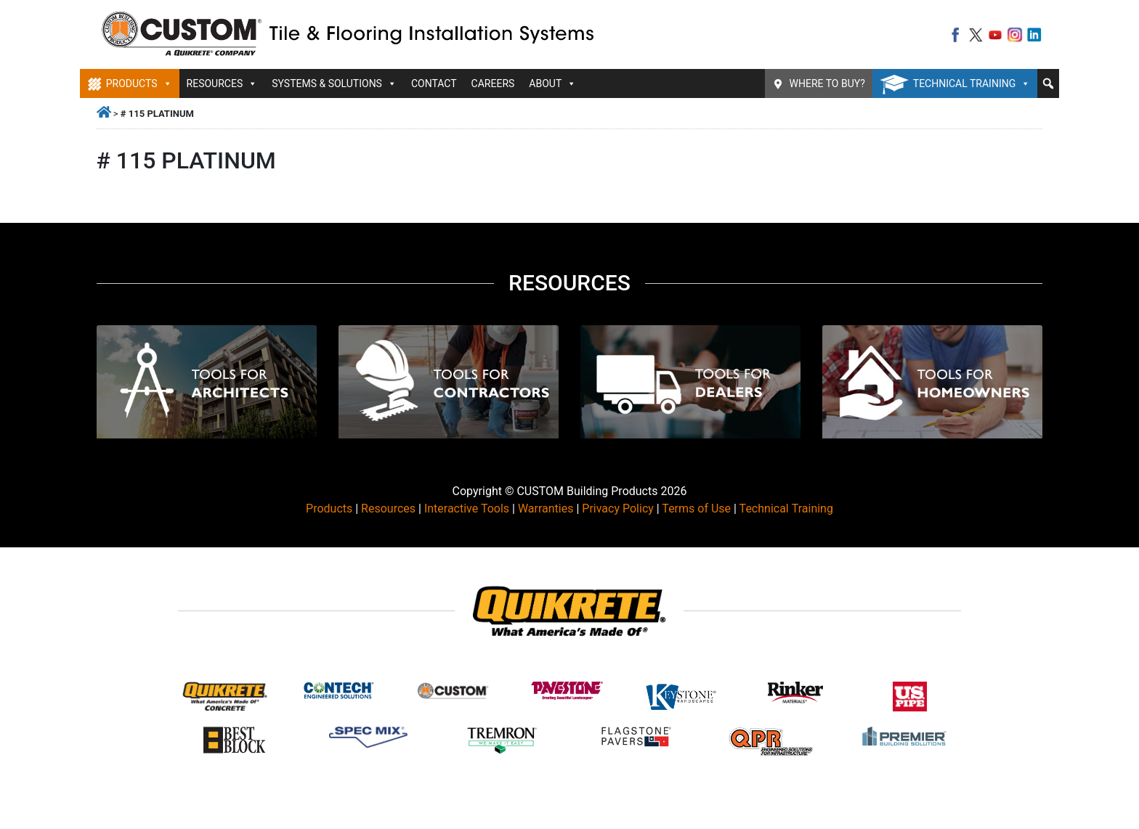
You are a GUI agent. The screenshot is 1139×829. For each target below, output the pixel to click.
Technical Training (971, 83)
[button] (1048, 83)
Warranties (546, 508)
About (552, 83)
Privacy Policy (618, 508)
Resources (222, 83)
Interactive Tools (466, 508)
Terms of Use (696, 508)
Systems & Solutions (334, 83)
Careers (493, 83)
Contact (434, 83)
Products (139, 83)
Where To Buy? (827, 83)
